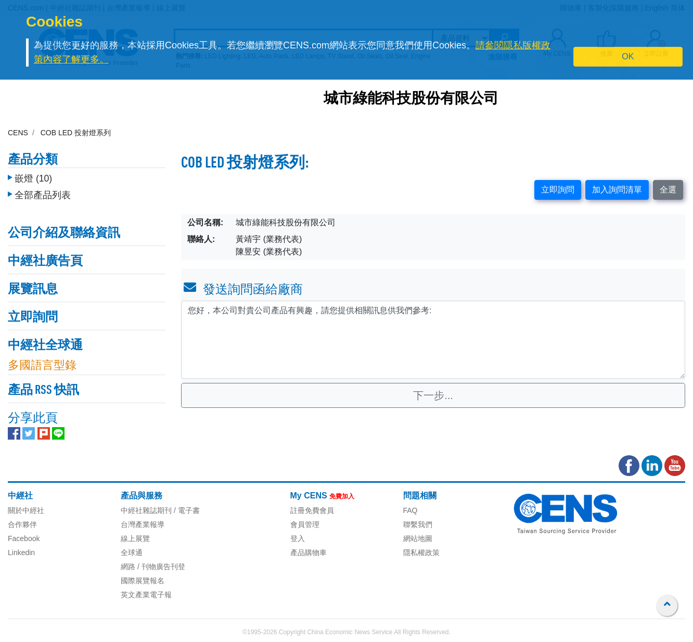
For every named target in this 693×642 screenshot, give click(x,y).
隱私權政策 (421, 552)
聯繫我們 (417, 524)
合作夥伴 (22, 524)
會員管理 (304, 524)
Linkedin (21, 552)
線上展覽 (135, 538)
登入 (297, 538)
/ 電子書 (186, 510)
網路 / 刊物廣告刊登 (153, 566)
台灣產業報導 (142, 524)
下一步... (433, 395)
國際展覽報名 (142, 580)
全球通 (132, 552)
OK (628, 56)
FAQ (410, 510)
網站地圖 (417, 538)
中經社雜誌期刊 (146, 510)
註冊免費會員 (312, 510)
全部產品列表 (43, 195)
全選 (668, 189)
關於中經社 (26, 510)
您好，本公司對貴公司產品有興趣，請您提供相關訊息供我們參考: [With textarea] (433, 340)
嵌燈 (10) (33, 178)
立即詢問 (557, 189)
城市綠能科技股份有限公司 (411, 99)
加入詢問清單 (617, 189)
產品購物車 (308, 552)
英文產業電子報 (146, 594)
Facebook (24, 538)
